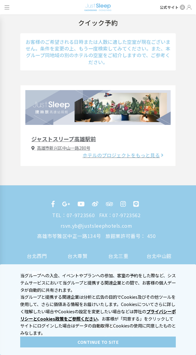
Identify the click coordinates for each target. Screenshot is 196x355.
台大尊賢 (78, 255)
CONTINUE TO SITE (98, 342)
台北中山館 (159, 255)
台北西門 (37, 255)
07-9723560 (81, 215)
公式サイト (169, 7)
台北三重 (118, 255)
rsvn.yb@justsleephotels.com (96, 225)
